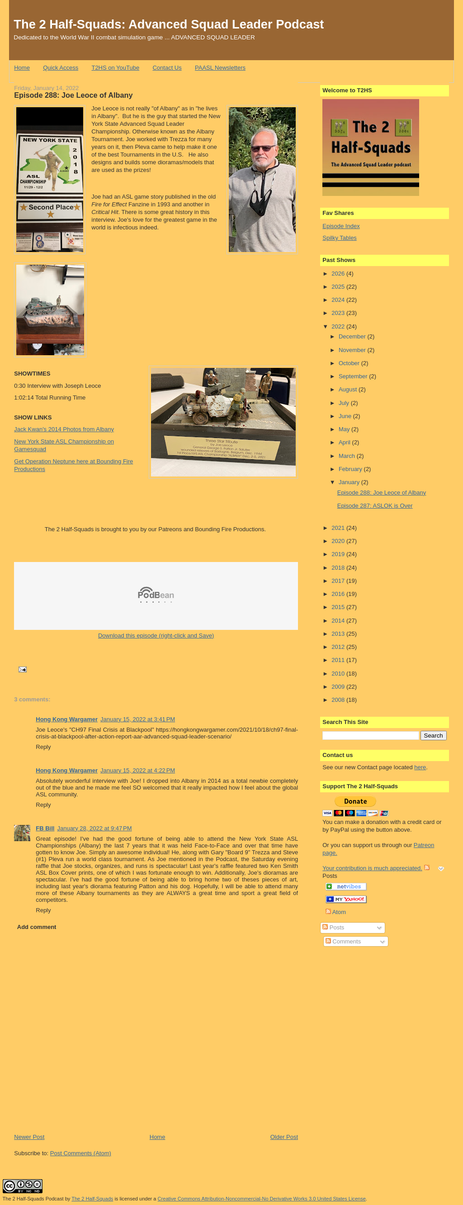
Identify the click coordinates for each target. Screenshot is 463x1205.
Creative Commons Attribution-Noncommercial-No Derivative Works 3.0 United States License (262, 1198)
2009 (338, 686)
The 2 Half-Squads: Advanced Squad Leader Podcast (169, 24)
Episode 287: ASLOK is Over (375, 505)
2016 (338, 594)
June (346, 416)
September (354, 376)
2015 (338, 607)
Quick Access (60, 67)
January (350, 482)
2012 (338, 646)
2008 (338, 699)
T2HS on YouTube (115, 67)
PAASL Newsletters (220, 67)
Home (22, 67)
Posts (333, 927)
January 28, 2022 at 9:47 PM (94, 828)
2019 (338, 554)
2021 (338, 527)
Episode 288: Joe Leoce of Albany (73, 95)
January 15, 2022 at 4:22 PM (137, 770)
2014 (338, 620)
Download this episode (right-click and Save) (156, 635)
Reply (43, 746)
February (351, 469)
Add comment (37, 927)
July (345, 403)
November (353, 350)
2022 (338, 326)
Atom (336, 912)
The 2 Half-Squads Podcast (33, 1198)
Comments (343, 941)
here (420, 767)
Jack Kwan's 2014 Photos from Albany (64, 429)
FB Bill (45, 828)
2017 (338, 580)
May (345, 429)
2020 (338, 541)
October (350, 363)
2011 (338, 660)
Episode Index (340, 226)
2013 (338, 633)
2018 (338, 567)
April (345, 442)
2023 (338, 313)
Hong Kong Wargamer (67, 719)
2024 (338, 299)
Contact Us (166, 67)
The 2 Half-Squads (92, 1198)
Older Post (284, 1137)
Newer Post (29, 1137)
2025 (338, 286)
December (353, 336)
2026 (338, 273)
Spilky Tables (339, 237)
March (348, 455)
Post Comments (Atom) (80, 1153)
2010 (338, 673)
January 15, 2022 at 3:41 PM (137, 719)
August (349, 389)
